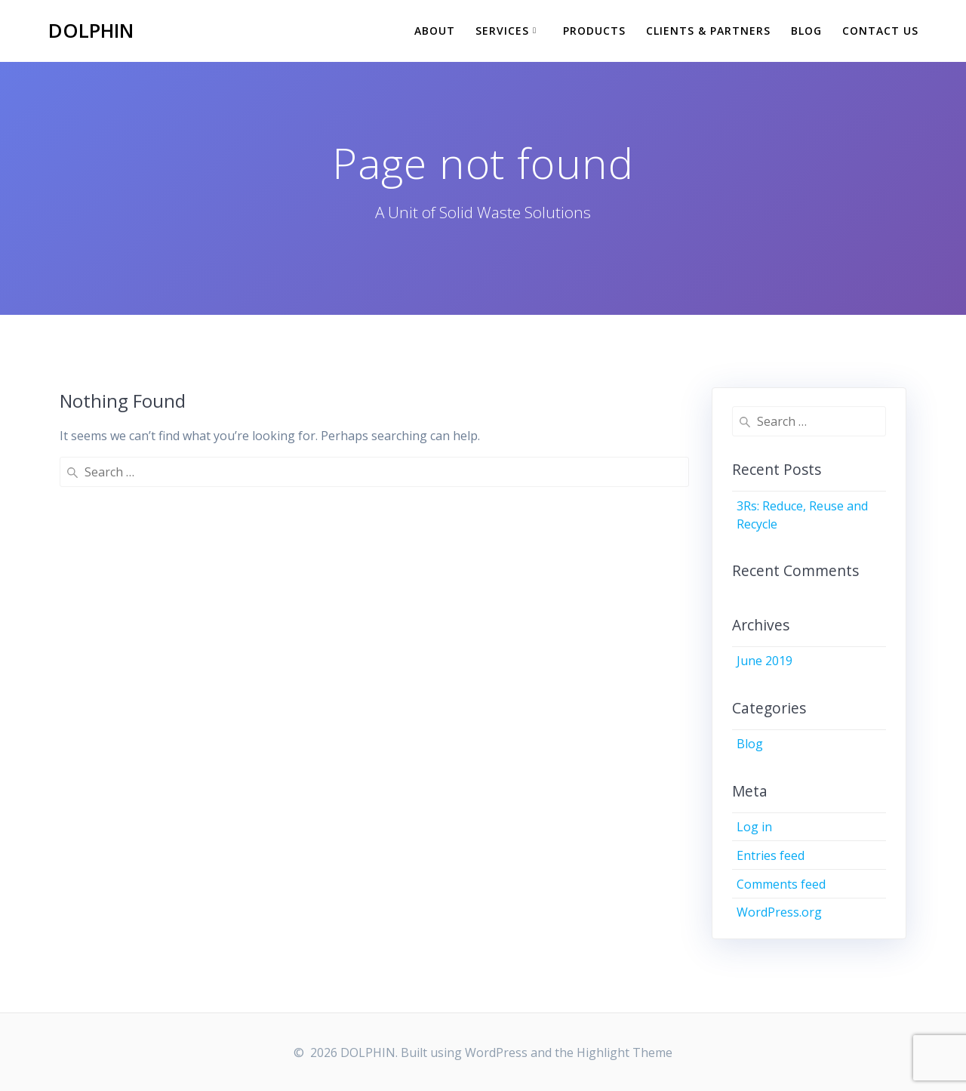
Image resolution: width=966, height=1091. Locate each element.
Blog (806, 30)
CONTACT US (880, 30)
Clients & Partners (708, 30)
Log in (754, 826)
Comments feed (781, 884)
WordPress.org (779, 912)
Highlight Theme (624, 1052)
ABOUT (434, 30)
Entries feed (770, 855)
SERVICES (502, 30)
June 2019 (764, 660)
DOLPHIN (91, 31)
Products (594, 30)
